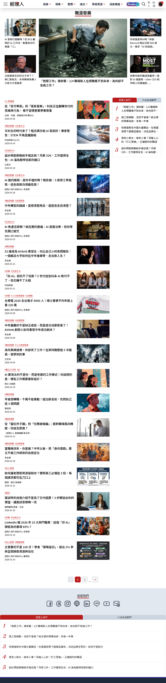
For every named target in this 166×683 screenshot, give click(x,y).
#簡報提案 (19, 542)
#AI (18, 369)
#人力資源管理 (17, 295)
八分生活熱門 (149, 100)
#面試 (7, 492)
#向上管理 (9, 468)
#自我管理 (19, 200)
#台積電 (29, 295)
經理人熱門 (124, 100)
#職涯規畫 (9, 125)
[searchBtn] (143, 4)
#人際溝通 (9, 101)
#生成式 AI (20, 125)
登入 (149, 4)
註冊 (154, 4)
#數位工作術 (10, 369)
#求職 (7, 271)
